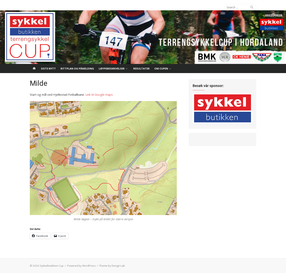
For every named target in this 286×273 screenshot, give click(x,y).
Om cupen (161, 68)
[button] (103, 158)
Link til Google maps (99, 94)
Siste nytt (48, 68)
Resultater (141, 68)
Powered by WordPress (81, 265)
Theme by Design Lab (112, 265)
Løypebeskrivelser (112, 68)
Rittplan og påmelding (77, 68)
